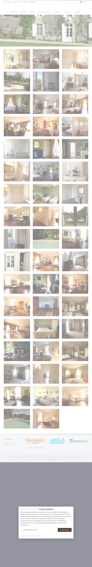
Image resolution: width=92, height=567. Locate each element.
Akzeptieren (64, 530)
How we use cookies (30, 530)
